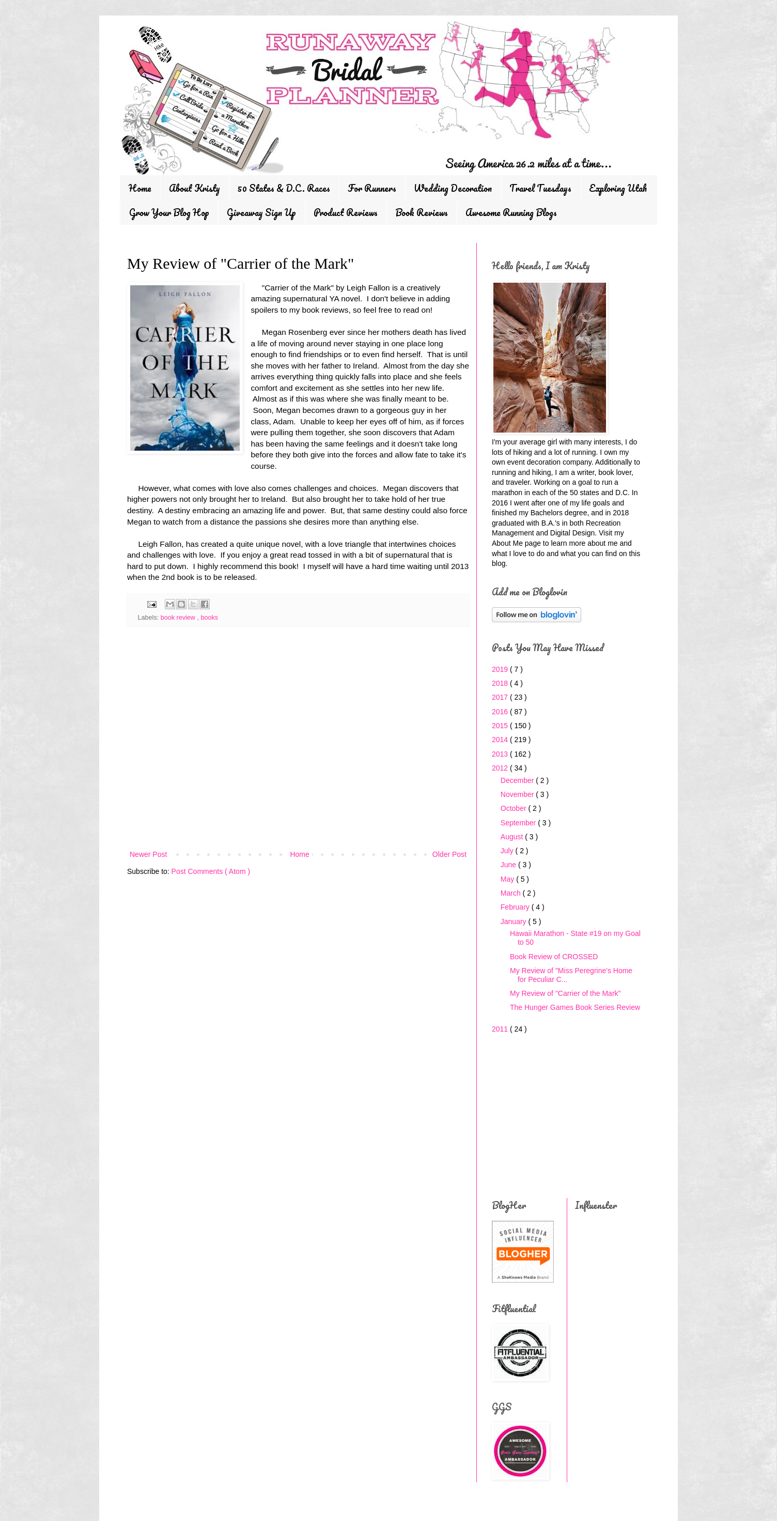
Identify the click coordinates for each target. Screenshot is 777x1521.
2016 (501, 712)
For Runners (372, 188)
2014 (501, 739)
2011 (501, 1029)
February (516, 907)
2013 (501, 754)
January (515, 921)
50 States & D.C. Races (284, 188)
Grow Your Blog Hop (169, 212)
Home (140, 188)
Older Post (449, 854)
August (513, 837)
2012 (501, 768)
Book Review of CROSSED (554, 956)
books (209, 617)
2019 (501, 669)
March (512, 893)
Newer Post (148, 854)
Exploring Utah (618, 188)
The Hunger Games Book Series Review (575, 1007)
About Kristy (194, 188)
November (518, 794)
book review (179, 617)
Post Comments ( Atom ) (211, 871)
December (518, 780)
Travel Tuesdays (540, 188)
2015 (501, 725)
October (515, 808)
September (519, 823)
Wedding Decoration (453, 188)
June (509, 865)
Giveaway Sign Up (261, 212)
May (508, 879)
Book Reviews (421, 212)
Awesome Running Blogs (511, 212)
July (508, 851)
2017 (501, 697)
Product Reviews (346, 212)
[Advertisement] (298, 762)
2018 (501, 683)
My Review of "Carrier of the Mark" (565, 993)
